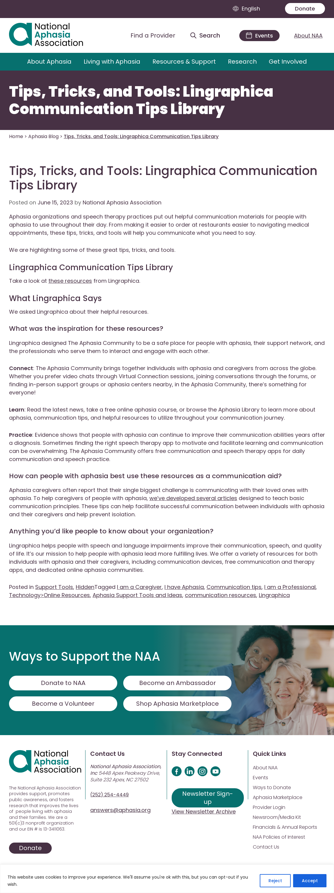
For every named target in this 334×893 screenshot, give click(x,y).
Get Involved (288, 61)
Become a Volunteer (63, 703)
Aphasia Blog (43, 136)
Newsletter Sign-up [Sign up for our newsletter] (207, 797)
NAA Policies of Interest (279, 837)
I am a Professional (290, 587)
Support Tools (54, 587)
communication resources (220, 595)
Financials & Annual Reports (285, 827)
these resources (70, 281)
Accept (310, 881)
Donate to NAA (63, 683)
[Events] (259, 35)
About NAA (308, 35)
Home (16, 136)
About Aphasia (49, 61)
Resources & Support (184, 61)
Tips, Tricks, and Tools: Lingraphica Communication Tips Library (141, 100)
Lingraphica (274, 595)
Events (260, 777)
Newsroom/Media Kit (277, 817)
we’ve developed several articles (193, 498)
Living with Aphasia (112, 61)
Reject (275, 881)
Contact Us (266, 846)
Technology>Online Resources (49, 595)
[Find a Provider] (148, 35)
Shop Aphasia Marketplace (177, 703)
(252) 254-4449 (109, 794)
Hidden (85, 587)
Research (242, 61)
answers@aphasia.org (120, 810)
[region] (167, 878)
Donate (305, 8)
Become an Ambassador (177, 683)
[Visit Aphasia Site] (53, 35)
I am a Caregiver (139, 587)
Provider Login (269, 807)
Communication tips (234, 587)
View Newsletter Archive (204, 811)
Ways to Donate (272, 787)
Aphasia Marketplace (277, 797)
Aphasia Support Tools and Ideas (137, 595)
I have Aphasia (184, 587)
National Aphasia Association (122, 202)
